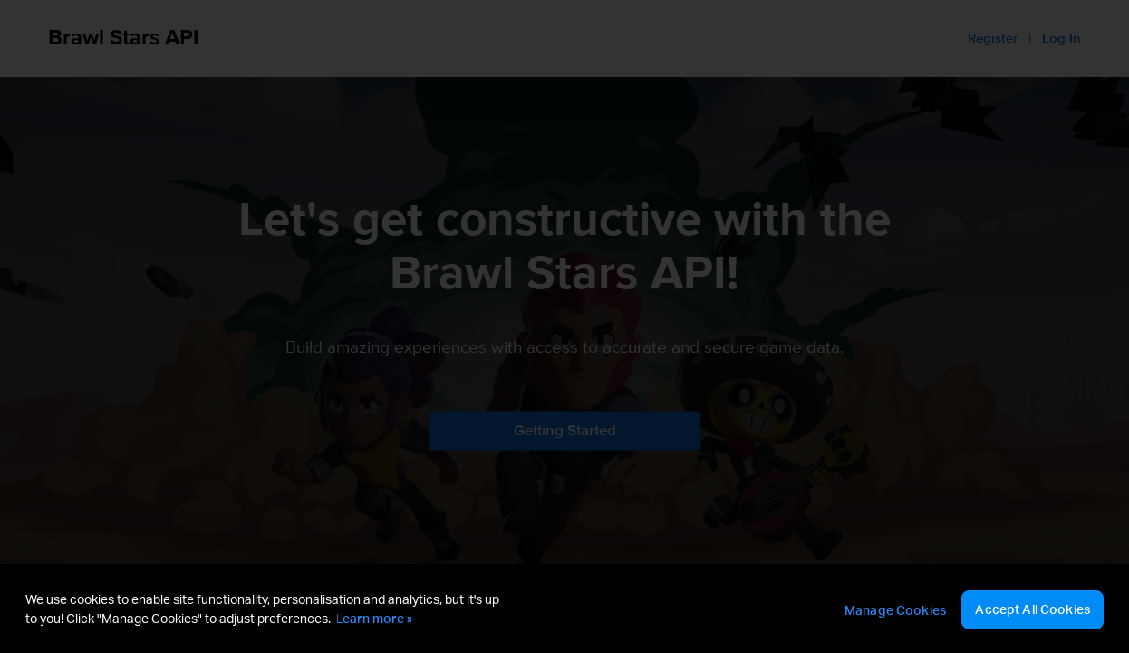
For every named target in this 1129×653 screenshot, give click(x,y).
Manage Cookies (895, 610)
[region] (564, 608)
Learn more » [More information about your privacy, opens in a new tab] (374, 618)
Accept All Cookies (1032, 609)
